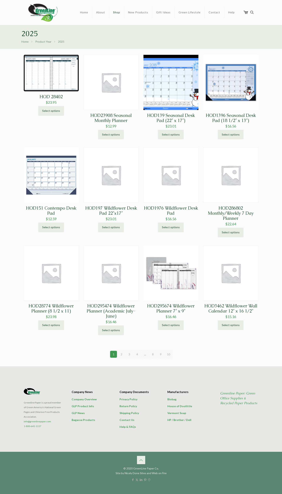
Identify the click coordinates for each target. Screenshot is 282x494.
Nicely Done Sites (135, 473)
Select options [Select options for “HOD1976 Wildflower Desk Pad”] (171, 227)
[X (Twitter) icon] (136, 479)
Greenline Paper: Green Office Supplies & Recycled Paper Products (238, 398)
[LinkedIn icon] (141, 479)
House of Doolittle (179, 406)
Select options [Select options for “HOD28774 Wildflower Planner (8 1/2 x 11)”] (51, 325)
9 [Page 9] (161, 354)
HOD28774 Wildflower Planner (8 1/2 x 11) (51, 308)
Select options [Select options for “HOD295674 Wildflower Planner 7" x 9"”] (171, 325)
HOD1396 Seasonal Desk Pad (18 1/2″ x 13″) (231, 118)
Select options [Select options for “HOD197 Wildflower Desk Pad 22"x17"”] (111, 227)
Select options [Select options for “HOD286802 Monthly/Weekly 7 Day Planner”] (231, 232)
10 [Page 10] (168, 354)
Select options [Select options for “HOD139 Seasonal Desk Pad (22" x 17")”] (171, 134)
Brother (178, 420)
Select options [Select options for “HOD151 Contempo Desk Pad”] (51, 227)
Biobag (171, 399)
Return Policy (128, 406)
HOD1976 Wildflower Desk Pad (171, 210)
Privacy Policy (128, 399)
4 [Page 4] (137, 354)
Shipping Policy (129, 413)
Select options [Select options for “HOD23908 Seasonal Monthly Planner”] (111, 134)
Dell (188, 420)
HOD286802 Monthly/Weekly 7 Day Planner (231, 213)
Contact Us (127, 420)
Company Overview (84, 399)
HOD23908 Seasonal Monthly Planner (111, 118)
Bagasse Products (83, 420)
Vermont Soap (176, 413)
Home (25, 41)
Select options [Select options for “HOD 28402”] (51, 110)
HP (169, 420)
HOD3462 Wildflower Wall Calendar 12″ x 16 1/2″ (230, 308)
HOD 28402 (51, 97)
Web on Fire (159, 473)
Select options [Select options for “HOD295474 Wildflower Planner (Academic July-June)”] (111, 330)
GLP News (78, 413)
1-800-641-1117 (32, 426)
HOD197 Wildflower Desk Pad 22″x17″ (111, 210)
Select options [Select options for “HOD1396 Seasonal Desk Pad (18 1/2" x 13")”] (231, 134)
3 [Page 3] (129, 354)
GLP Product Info (83, 406)
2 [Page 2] (121, 354)
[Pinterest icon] (145, 479)
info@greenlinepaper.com (37, 421)
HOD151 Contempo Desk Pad (51, 210)
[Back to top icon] (141, 460)
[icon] (149, 479)
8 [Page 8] (153, 354)
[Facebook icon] (132, 479)
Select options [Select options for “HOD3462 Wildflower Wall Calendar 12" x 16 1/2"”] (231, 325)
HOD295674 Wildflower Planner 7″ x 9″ (171, 308)
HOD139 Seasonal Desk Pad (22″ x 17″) (171, 118)
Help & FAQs (128, 426)
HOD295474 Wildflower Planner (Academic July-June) (111, 311)
